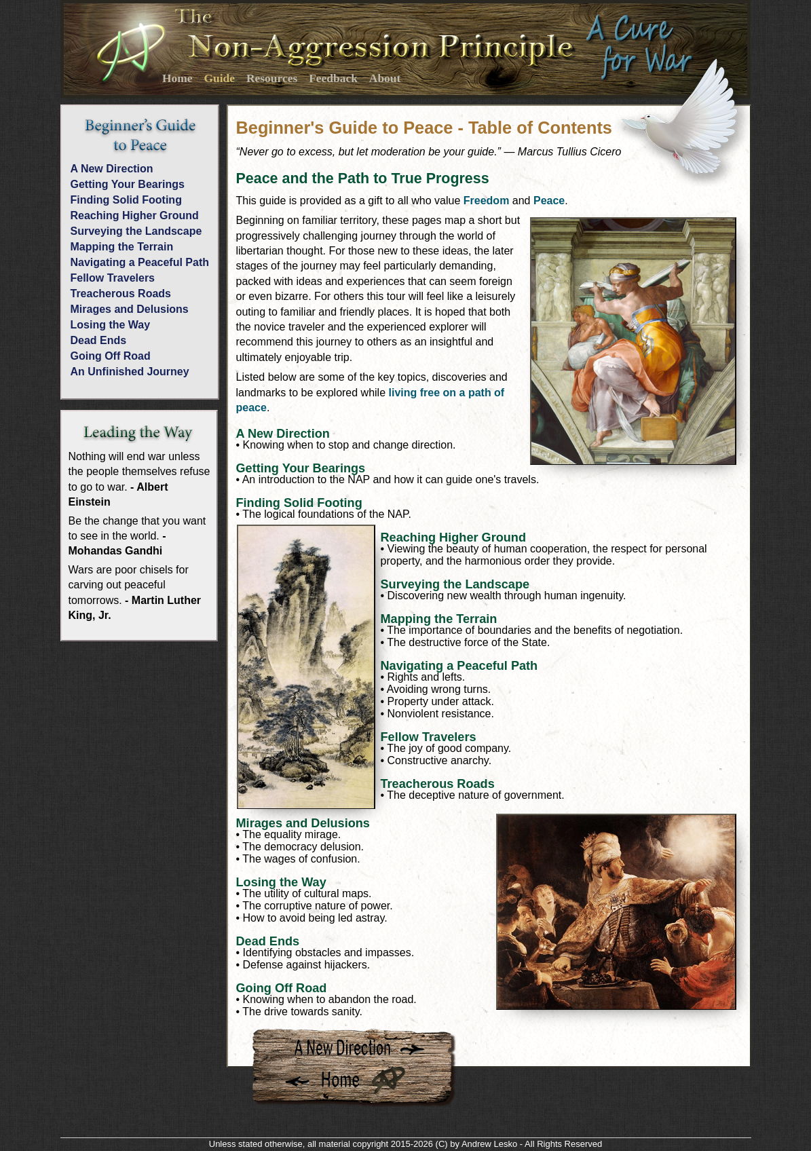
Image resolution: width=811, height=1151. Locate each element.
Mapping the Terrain (122, 246)
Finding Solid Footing (126, 200)
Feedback (333, 78)
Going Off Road (111, 356)
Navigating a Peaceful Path (140, 262)
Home (177, 78)
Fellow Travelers (113, 278)
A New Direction (112, 168)
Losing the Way (111, 325)
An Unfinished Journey (130, 371)
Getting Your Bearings (128, 184)
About (385, 78)
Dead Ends (99, 340)
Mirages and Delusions (130, 309)
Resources (271, 78)
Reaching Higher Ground (135, 215)
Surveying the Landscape (136, 231)
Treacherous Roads (121, 293)
